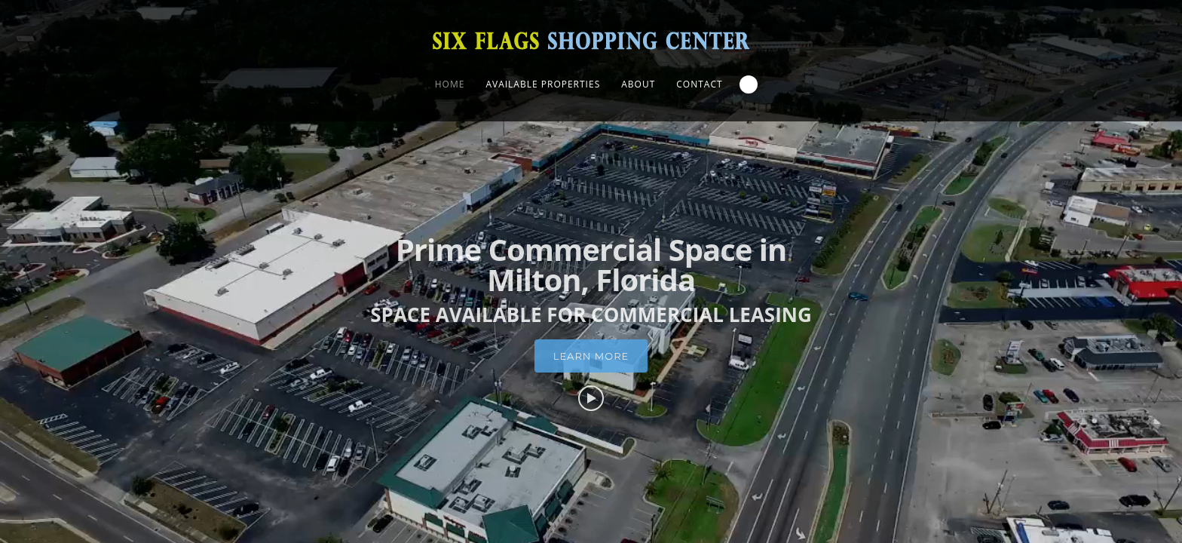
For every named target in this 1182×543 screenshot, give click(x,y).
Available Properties (542, 84)
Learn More (591, 375)
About (638, 84)
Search (749, 84)
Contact (699, 84)
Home (450, 84)
